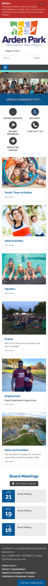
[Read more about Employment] (24, 384)
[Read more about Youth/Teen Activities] (24, 179)
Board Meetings (24, 476)
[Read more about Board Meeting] (24, 496)
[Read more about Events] (24, 328)
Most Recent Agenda (24, 483)
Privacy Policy (9, 566)
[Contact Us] (35, 127)
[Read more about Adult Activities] (24, 227)
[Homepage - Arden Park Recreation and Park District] (24, 33)
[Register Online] (13, 144)
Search (37, 58)
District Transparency (14, 569)
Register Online (12, 51)
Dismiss (42, 4)
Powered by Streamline (14, 576)
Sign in (31, 576)
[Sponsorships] (13, 114)
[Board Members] (13, 128)
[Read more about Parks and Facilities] (24, 439)
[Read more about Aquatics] (24, 275)
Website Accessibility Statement (19, 573)
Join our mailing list (31, 582)
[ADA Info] (35, 114)
